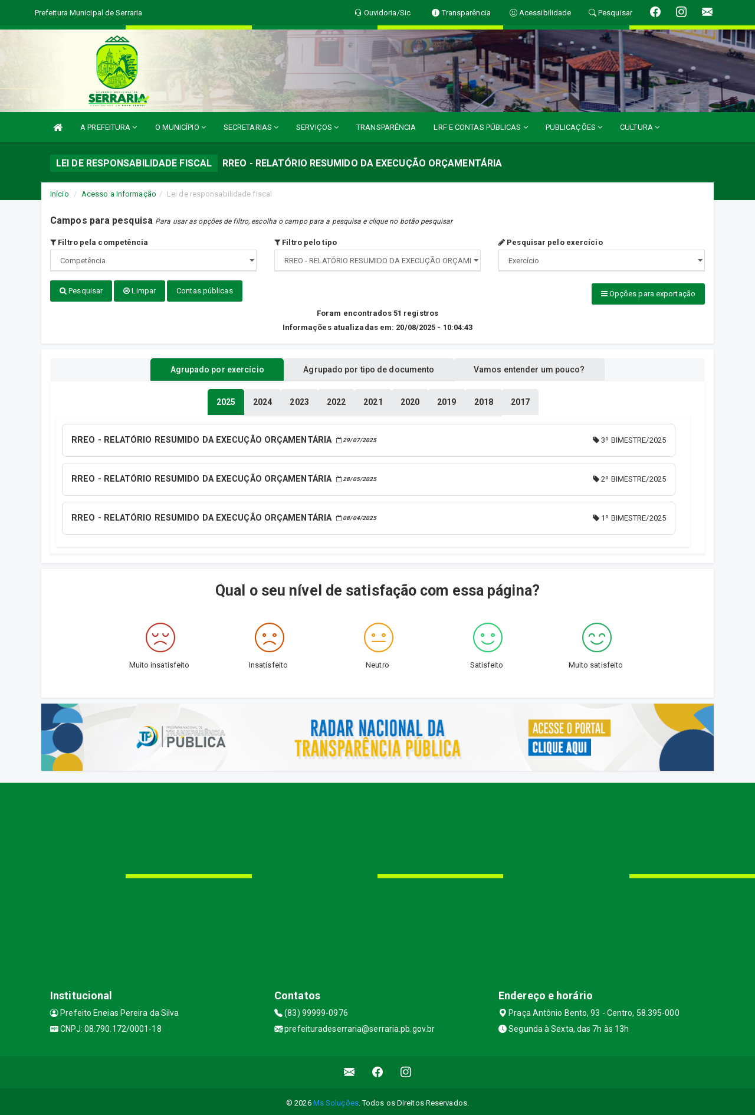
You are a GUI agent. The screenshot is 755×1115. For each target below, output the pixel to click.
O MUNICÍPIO (180, 127)
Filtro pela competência (99, 242)
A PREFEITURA (108, 127)
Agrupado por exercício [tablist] (207, 367)
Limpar (139, 290)
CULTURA (639, 127)
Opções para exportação (648, 293)
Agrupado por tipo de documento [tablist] (368, 367)
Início (59, 193)
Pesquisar (81, 290)
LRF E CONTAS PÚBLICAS (480, 127)
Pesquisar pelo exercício (550, 242)
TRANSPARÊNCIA (386, 127)
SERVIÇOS (317, 127)
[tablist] (226, 400)
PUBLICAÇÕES (574, 127)
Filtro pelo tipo (305, 242)
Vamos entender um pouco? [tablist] (539, 367)
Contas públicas (204, 290)
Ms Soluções (336, 1100)
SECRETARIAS (251, 127)
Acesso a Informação (118, 193)
